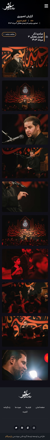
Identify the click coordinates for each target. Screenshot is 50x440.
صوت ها (18, 407)
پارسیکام (8, 436)
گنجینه (25, 411)
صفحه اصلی (40, 407)
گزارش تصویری (21, 20)
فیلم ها (28, 407)
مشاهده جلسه (9, 34)
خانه (31, 20)
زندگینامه (6, 407)
